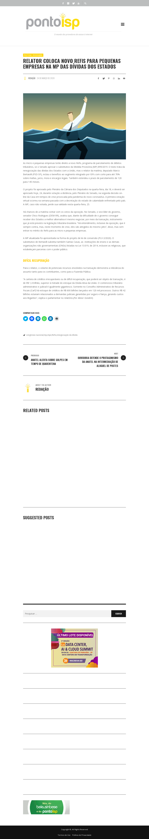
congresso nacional (34, 335)
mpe (49, 335)
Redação (31, 78)
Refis (54, 335)
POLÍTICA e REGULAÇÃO (33, 55)
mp (45, 335)
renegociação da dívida (67, 335)
